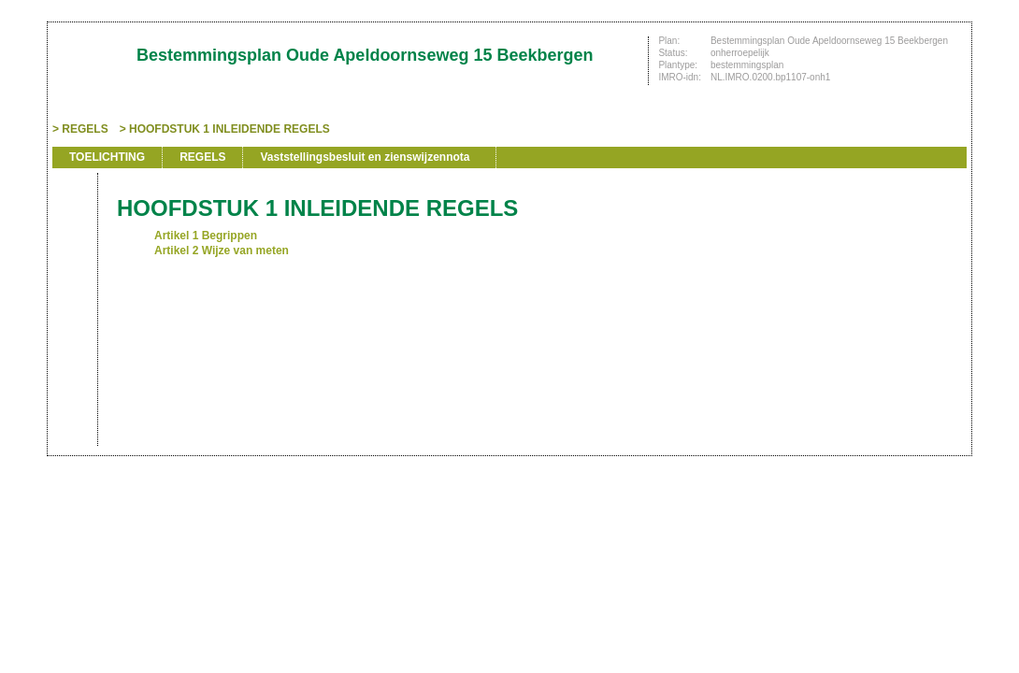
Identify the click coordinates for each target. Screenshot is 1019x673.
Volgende (73, 291)
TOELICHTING (107, 157)
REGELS (85, 129)
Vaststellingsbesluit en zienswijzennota (364, 157)
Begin (73, 235)
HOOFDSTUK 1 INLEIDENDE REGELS (229, 129)
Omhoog (73, 319)
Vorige (73, 263)
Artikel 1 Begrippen (205, 235)
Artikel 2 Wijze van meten (221, 250)
